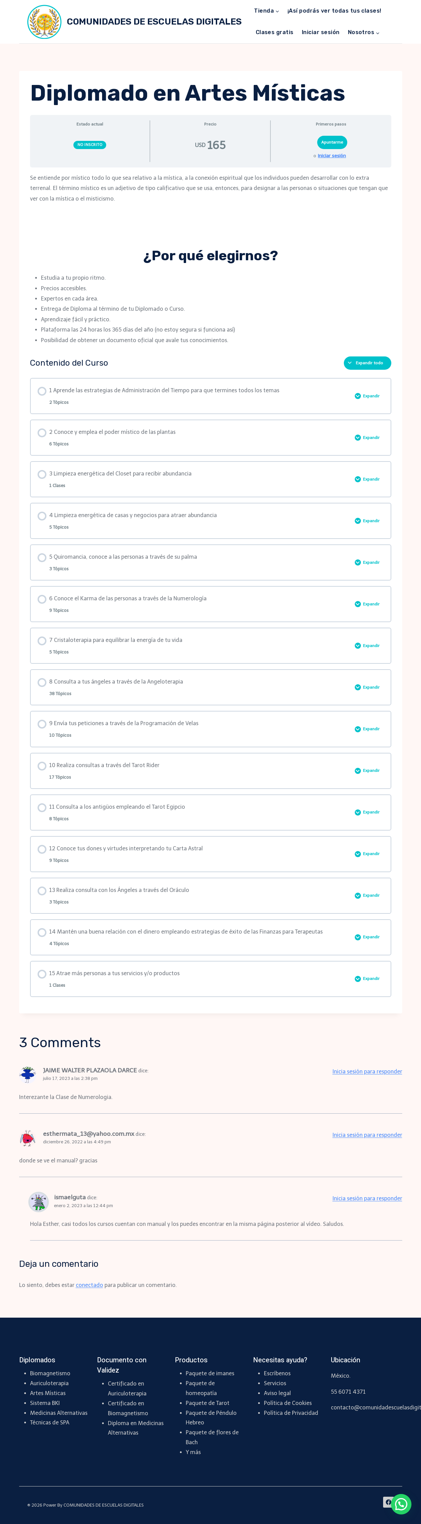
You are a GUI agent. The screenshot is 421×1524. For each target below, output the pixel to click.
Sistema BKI (45, 1403)
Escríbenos (277, 1373)
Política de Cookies (288, 1403)
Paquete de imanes (210, 1373)
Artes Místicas (48, 1393)
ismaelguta (70, 1197)
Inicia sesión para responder (367, 1071)
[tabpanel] (210, 259)
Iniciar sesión (321, 32)
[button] (401, 1504)
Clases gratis (275, 32)
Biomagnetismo (50, 1373)
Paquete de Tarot (207, 1403)
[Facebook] (388, 1502)
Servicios (275, 1383)
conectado (89, 1285)
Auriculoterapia (49, 1383)
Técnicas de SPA (49, 1422)
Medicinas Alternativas (58, 1413)
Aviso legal (277, 1393)
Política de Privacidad (291, 1413)
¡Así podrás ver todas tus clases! (334, 11)
